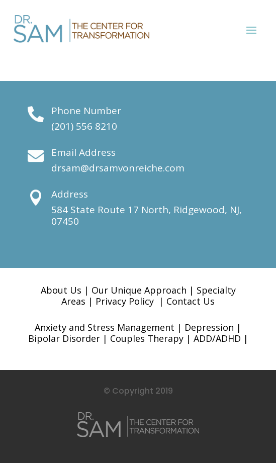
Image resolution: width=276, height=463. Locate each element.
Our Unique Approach (139, 290)
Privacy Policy (125, 301)
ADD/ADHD (217, 338)
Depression (209, 327)
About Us (61, 290)
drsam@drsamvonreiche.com (118, 167)
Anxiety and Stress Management (104, 327)
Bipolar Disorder (64, 338)
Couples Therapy (146, 338)
